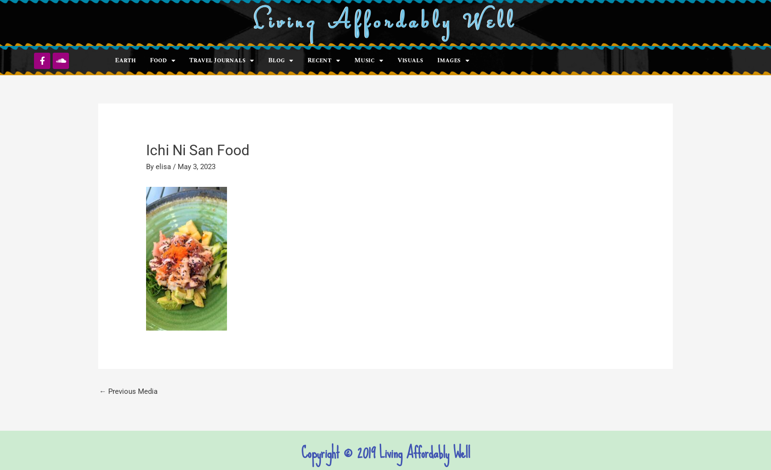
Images (453, 61)
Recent (323, 61)
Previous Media (128, 391)
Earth (125, 60)
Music (368, 61)
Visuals (410, 60)
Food (162, 61)
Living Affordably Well (385, 23)
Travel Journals (221, 61)
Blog (280, 61)
